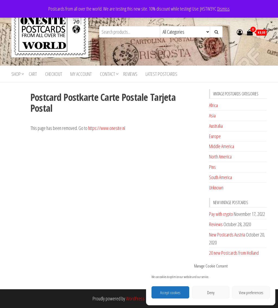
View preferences (251, 292)
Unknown (216, 187)
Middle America (221, 146)
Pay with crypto (221, 214)
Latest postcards (161, 74)
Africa (213, 105)
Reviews (130, 74)
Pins (212, 167)
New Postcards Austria (227, 234)
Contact (107, 74)
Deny (210, 292)
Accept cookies (170, 292)
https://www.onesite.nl (106, 128)
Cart (33, 74)
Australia (216, 126)
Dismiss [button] (223, 8)
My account (81, 74)
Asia (212, 115)
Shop (16, 74)
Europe (215, 136)
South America (220, 177)
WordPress (135, 298)
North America (220, 156)
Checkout (53, 74)
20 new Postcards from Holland (234, 253)
